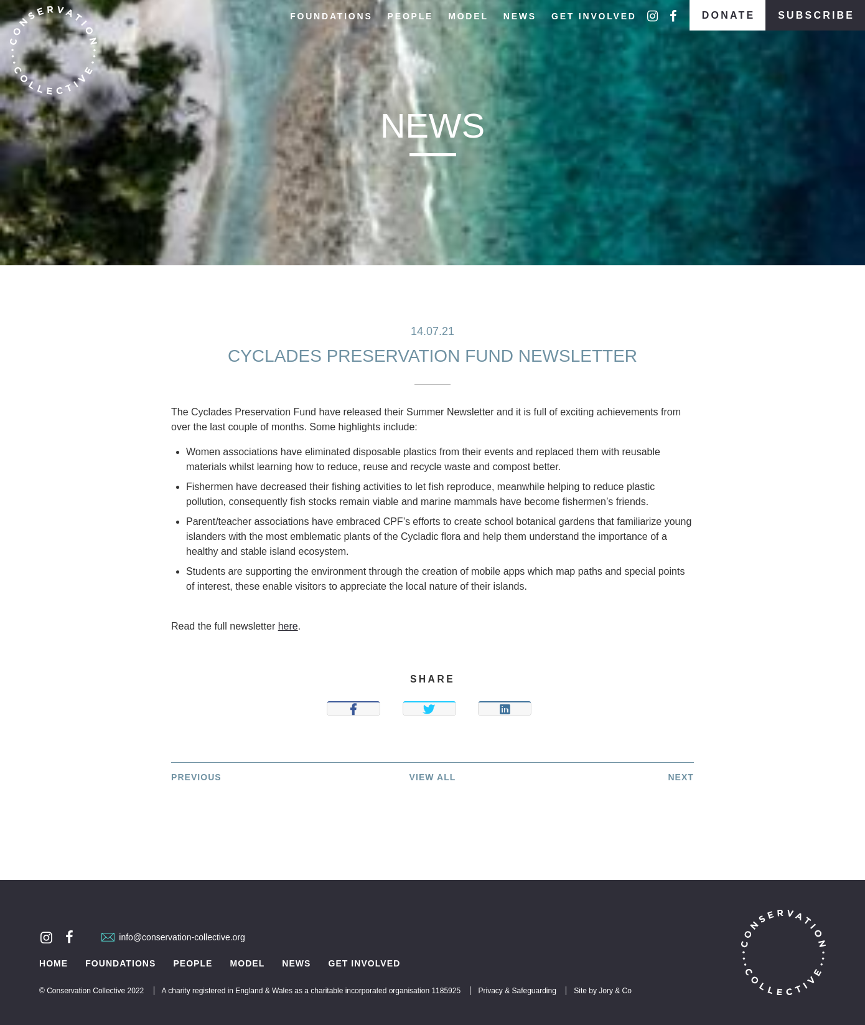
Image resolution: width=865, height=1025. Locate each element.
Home (53, 963)
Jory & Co (615, 990)
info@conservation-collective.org (173, 937)
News (519, 16)
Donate (728, 15)
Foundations (331, 16)
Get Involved (594, 16)
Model (468, 16)
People (411, 16)
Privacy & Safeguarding (517, 990)
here (288, 626)
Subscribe (816, 15)
